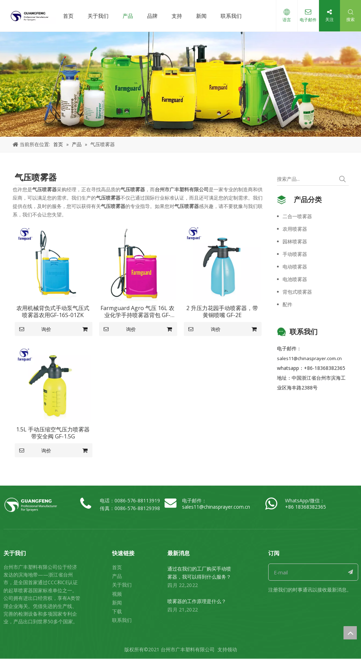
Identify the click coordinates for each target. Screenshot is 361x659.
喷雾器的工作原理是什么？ (196, 601)
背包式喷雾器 (297, 291)
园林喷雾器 (295, 241)
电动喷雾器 (295, 266)
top (350, 632)
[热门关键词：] (342, 179)
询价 (33, 329)
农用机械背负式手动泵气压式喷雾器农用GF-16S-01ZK (52, 311)
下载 (117, 611)
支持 (177, 15)
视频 (117, 593)
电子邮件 (308, 20)
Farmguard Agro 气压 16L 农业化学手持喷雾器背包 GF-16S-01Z (137, 311)
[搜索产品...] (306, 179)
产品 (128, 15)
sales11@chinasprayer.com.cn (309, 358)
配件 (287, 304)
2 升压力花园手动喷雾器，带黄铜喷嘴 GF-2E (222, 311)
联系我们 (231, 15)
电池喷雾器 (295, 279)
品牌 (152, 15)
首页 (68, 15)
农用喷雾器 (295, 228)
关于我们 (98, 15)
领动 (232, 649)
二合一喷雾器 (297, 216)
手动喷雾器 (295, 254)
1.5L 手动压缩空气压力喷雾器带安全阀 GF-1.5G (53, 433)
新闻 (201, 15)
